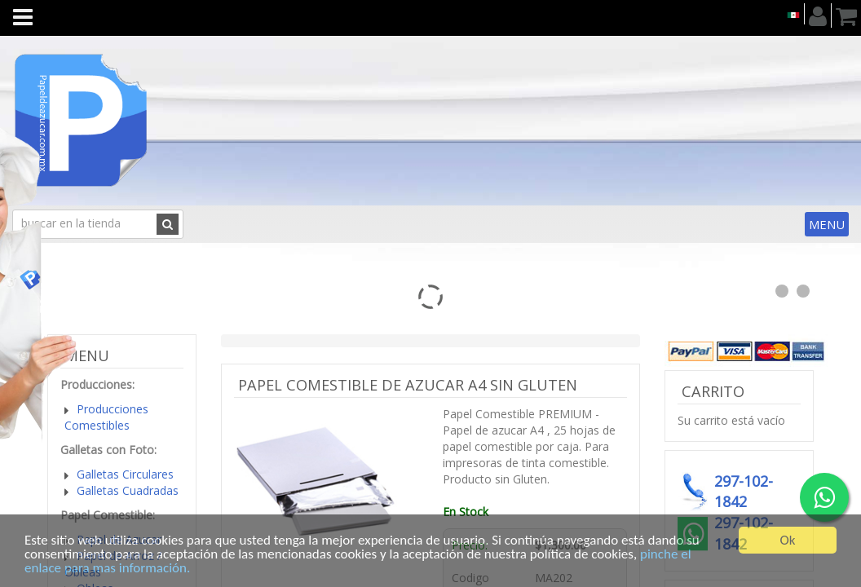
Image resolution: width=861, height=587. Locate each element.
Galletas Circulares (125, 474)
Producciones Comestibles (106, 417)
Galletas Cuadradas (128, 490)
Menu (827, 224)
